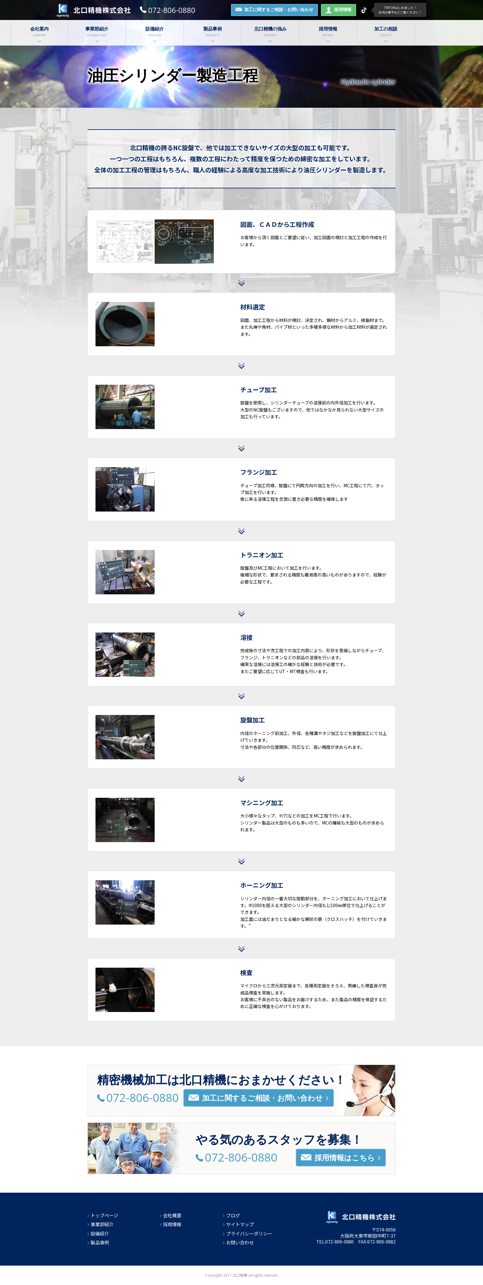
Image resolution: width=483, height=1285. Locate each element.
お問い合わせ (240, 1242)
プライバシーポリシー (249, 1233)
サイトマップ (240, 1224)
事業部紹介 (102, 1224)
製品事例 (100, 1242)
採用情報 (338, 10)
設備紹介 (100, 1233)
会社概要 (172, 1215)
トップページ (104, 1215)
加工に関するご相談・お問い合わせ (274, 9)
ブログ (233, 1215)
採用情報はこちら (341, 1158)
